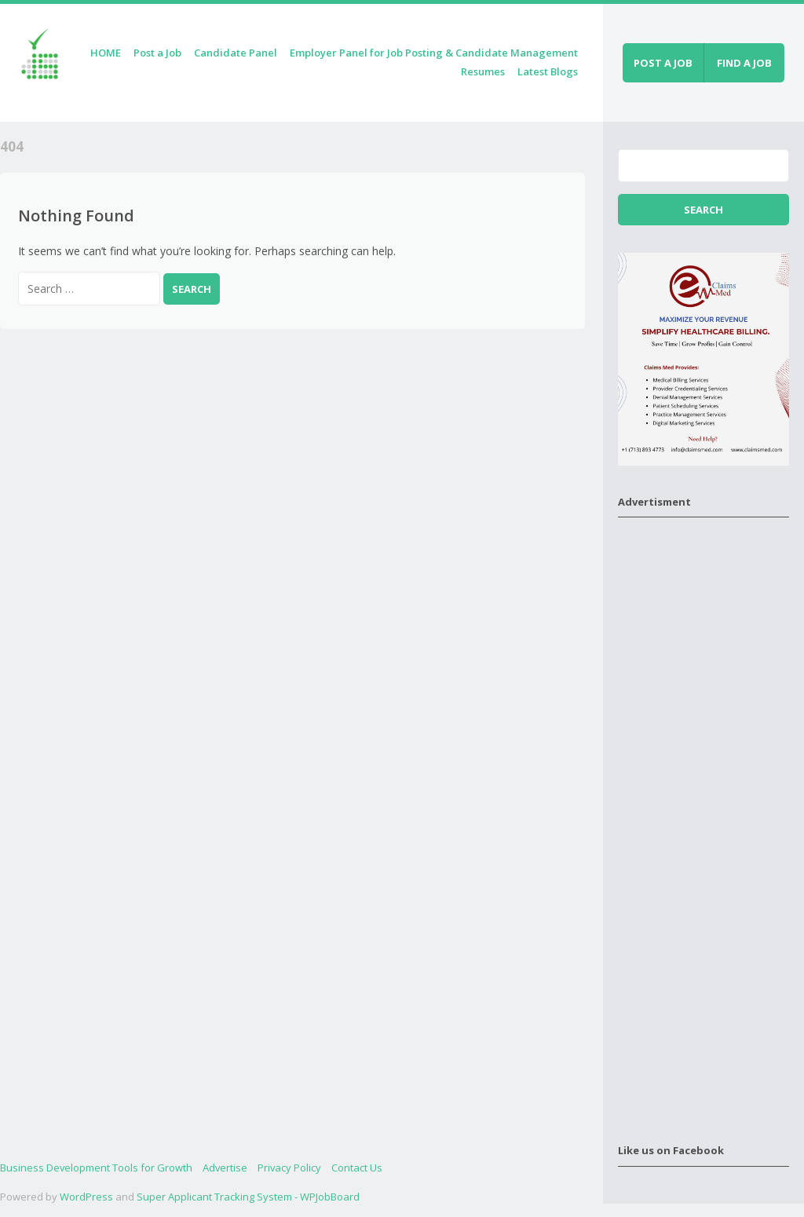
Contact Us (356, 1167)
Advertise (225, 1167)
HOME (105, 53)
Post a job (663, 63)
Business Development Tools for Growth (96, 1167)
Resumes (483, 71)
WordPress (86, 1197)
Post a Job (157, 53)
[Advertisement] (703, 820)
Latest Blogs (547, 71)
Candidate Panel (235, 53)
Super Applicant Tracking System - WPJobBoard (248, 1197)
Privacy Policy (289, 1167)
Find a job (744, 63)
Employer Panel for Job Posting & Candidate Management (434, 53)
